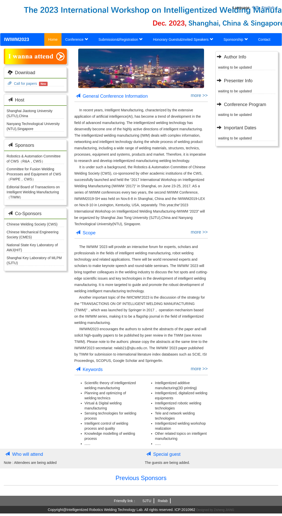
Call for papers (22, 83)
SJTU (146, 501)
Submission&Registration (120, 39)
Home (52, 39)
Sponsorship (236, 39)
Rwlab (163, 501)
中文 (255, 8)
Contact (264, 39)
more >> (199, 95)
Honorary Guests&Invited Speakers (183, 39)
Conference (76, 39)
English (267, 8)
